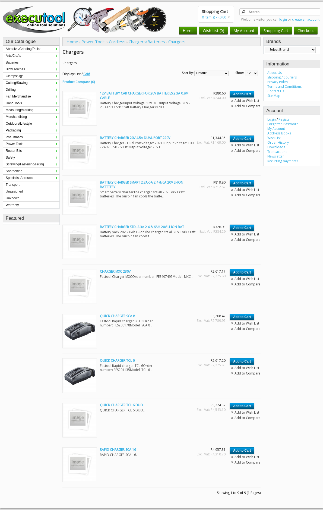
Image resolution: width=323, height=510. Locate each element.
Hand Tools (14, 103)
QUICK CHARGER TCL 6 (117, 360)
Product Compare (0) (78, 82)
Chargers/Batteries (147, 41)
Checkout (305, 30)
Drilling (11, 90)
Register (284, 119)
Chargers (176, 41)
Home (188, 30)
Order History (278, 142)
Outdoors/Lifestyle (19, 123)
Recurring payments (282, 161)
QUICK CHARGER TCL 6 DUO (121, 405)
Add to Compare (248, 106)
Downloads (276, 147)
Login (271, 119)
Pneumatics (14, 137)
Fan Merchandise (18, 96)
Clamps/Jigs (14, 76)
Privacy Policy (277, 82)
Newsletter (275, 156)
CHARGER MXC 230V (115, 271)
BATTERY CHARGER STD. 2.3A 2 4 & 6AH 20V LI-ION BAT (142, 227)
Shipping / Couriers (282, 77)
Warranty (12, 205)
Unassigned (14, 191)
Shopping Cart (276, 30)
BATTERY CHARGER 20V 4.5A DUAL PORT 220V (135, 138)
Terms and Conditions (284, 86)
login (283, 19)
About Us (274, 72)
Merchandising (16, 117)
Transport (13, 185)
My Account (243, 30)
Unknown (12, 198)
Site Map (273, 95)
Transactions (277, 151)
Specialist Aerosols (19, 178)
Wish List (274, 138)
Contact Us (275, 91)
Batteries (12, 62)
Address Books (279, 133)
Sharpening (14, 171)
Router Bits (14, 151)
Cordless (117, 41)
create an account (305, 19)
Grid (86, 74)
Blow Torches (15, 69)
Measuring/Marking (19, 110)
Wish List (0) (213, 30)
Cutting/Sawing (17, 83)
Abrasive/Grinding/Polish (23, 49)
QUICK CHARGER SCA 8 (117, 316)
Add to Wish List (247, 100)
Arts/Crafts (13, 56)
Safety (10, 157)
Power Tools (14, 144)
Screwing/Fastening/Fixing (25, 164)
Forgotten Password (283, 124)
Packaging (13, 130)
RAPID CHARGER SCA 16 (118, 449)
